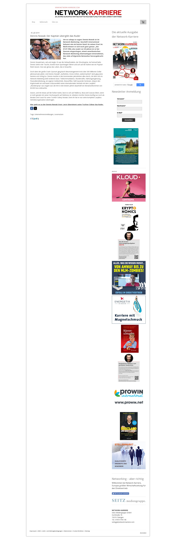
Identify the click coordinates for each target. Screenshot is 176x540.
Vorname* (120, 99)
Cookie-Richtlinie (78, 531)
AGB (39, 531)
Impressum (33, 531)
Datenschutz (68, 531)
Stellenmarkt (43, 22)
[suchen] (124, 85)
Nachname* (121, 106)
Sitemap (87, 531)
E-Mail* (119, 113)
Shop (33, 22)
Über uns (55, 22)
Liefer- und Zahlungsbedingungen (52, 531)
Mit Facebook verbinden (120, 493)
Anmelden (128, 120)
